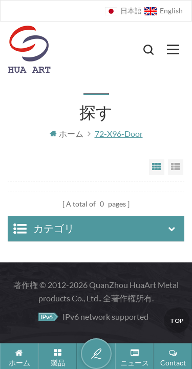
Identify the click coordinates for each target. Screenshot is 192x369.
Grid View (156, 167)
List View (175, 167)
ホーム (66, 133)
